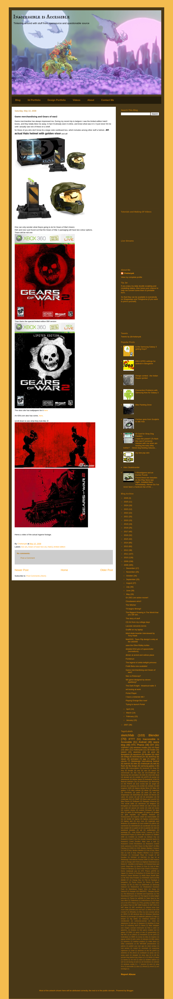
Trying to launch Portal (135, 704)
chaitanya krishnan (149, 919)
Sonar (154, 889)
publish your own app (136, 946)
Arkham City (151, 837)
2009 (126, 561)
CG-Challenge (150, 773)
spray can (153, 953)
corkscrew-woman (140, 921)
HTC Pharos (137, 745)
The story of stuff (133, 618)
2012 (126, 550)
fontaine (133, 930)
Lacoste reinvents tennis (136, 626)
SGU (137, 884)
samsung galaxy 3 (148, 766)
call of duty (152, 806)
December (131, 568)
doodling (150, 923)
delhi (129, 812)
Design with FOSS (133, 862)
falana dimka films (142, 788)
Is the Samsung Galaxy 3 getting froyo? (146, 348)
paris (146, 792)
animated (134, 759)
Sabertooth (145, 884)
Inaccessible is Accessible (41, 17)
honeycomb (125, 817)
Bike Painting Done (143, 405)
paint (138, 792)
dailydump (124, 923)
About (90, 100)
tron (155, 826)
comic (142, 808)
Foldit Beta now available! (136, 666)
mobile (137, 777)
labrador (146, 939)
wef (122, 962)
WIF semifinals (137, 907)
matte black (152, 941)
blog (154, 768)
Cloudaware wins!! (133, 601)
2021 (126, 516)
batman (127, 763)
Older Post (106, 570)
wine (151, 964)
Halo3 (50, 547)
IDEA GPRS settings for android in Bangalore (145, 362)
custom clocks (129, 810)
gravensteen (152, 932)
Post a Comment (28, 558)
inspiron (154, 937)
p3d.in (154, 823)
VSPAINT (125, 747)
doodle (130, 770)
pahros (123, 946)
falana (143, 925)
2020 (126, 520)
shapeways (125, 795)
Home (64, 570)
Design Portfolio (57, 100)
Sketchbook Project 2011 (138, 889)
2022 (126, 513)
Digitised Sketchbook (150, 862)
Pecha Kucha (137, 882)
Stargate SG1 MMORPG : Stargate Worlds (144, 891)
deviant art (128, 777)
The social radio (127, 803)
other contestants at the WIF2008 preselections (138, 944)
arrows (123, 786)
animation (135, 775)
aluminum (142, 803)
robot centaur (152, 946)
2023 (126, 509)
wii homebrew (146, 962)
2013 (126, 546)
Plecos (148, 882)
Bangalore (125, 754)
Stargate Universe (149, 801)
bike (135, 763)
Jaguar (123, 873)
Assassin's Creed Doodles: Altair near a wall (138, 841)
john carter (136, 939)
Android (142, 742)
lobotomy (127, 941)
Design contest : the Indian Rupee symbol (146, 377)
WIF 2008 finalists (141, 905)
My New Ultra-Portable (131, 878)
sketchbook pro (138, 757)
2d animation (148, 797)
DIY (152, 745)
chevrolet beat (153, 775)
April (128, 709)
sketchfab (127, 735)
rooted (135, 948)
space (153, 770)
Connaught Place (138, 855)
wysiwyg (124, 832)
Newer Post (21, 570)
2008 (126, 565)
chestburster (125, 921)
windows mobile (140, 747)
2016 (126, 535)
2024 (126, 505)
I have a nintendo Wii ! (135, 697)
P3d (146, 880)
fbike (154, 788)
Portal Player (131, 693)
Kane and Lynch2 (149, 799)
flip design (132, 766)
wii (141, 830)
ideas (146, 790)
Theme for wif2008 (136, 898)
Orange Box (136, 880)
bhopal (123, 919)
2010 (126, 557)
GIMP (137, 799)
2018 (126, 528)
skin (145, 770)
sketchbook (135, 826)
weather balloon (151, 960)
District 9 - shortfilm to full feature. (132, 864)
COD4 (131, 848)
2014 (126, 543)
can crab (124, 808)
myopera (133, 823)
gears (148, 812)
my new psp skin (142, 453)
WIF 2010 (153, 905)
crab (149, 808)
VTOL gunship (144, 903)
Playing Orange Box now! (136, 700)
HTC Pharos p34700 (148, 871)
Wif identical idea (137, 914)
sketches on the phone (129, 953)
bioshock (146, 768)
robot (157, 754)
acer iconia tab (142, 784)
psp (138, 770)
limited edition (59, 547)
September (131, 579)
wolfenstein (151, 830)
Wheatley (133, 912)
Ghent (139, 866)
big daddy (134, 919)
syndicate (146, 826)
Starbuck (124, 891)
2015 (126, 539)
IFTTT (132, 739)
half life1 (124, 934)
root (154, 792)
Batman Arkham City (129, 781)
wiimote (156, 962)
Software (136, 801)
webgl (126, 757)
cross (154, 921)
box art (24, 547)
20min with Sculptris (144, 834)
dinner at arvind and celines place (140, 655)
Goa (145, 866)
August (129, 583)
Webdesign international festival (145, 761)
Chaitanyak (129, 273)
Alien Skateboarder (131, 467)
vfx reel (133, 960)
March (129, 713)
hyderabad (124, 937)
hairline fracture (148, 814)
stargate (135, 955)
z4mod (144, 966)
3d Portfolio (34, 100)
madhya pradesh (139, 941)
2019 (126, 524)
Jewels (131, 873)
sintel (132, 950)
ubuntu (124, 761)
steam (123, 759)
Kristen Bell (150, 873)
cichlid (142, 786)
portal (154, 777)
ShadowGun (135, 887)
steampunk (125, 779)
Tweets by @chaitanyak (131, 337)
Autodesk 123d (150, 779)
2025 (126, 502)
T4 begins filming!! (133, 609)
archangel (132, 916)
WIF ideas (124, 907)
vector (131, 797)
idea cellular (136, 790)
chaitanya (133, 786)
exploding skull (132, 925)
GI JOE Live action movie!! (137, 597)
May (128, 594)
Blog (18, 100)
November (131, 572)
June (128, 590)
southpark (143, 953)
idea (146, 937)
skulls (146, 795)
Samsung (124, 775)
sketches (137, 752)
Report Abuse (128, 974)
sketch (124, 752)
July (128, 587)
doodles (148, 754)
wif (138, 797)
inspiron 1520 (138, 817)
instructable (151, 817)
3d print (151, 752)
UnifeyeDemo (145, 900)
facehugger (138, 812)
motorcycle (138, 750)
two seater (125, 828)
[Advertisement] (140, 163)
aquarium (137, 754)
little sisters (155, 939)
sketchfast (137, 795)
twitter (153, 759)
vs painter (147, 828)
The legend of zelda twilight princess (141, 662)
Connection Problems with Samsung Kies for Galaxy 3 (146, 391)
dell (154, 763)
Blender (154, 735)
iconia (140, 937)
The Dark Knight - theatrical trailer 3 (141, 686)
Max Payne (125, 801)
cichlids (150, 786)
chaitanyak (145, 763)
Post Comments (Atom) (36, 576)
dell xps (133, 923)
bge (155, 916)
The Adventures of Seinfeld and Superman (138, 894)
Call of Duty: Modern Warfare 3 (139, 853)
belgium (153, 803)
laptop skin (128, 821)
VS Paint (155, 747)
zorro (123, 768)
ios (122, 819)
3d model (151, 750)
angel (154, 784)
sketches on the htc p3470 (147, 950)
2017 (126, 531)
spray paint (125, 955)
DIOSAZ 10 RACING (139, 857)
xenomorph (125, 773)
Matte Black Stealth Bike (150, 875)
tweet (157, 957)
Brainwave (144, 781)
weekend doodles (128, 830)
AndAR (140, 837)
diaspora (142, 923)
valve (123, 797)
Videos (76, 100)
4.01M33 (131, 837)
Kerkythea (139, 873)
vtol (155, 828)
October (130, 576)
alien (127, 750)
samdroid (124, 826)
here (46, 410)
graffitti (156, 812)
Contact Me (107, 100)
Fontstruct (130, 659)
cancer (133, 808)
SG (131, 884)
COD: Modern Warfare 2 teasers (148, 848)
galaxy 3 (124, 790)
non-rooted (144, 823)
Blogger (130, 990)
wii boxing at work (133, 689)
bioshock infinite (138, 806)
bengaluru (125, 806)
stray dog (145, 955)
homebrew (143, 934)
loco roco (140, 821)
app (144, 759)
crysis (157, 808)
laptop (137, 819)
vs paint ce (136, 828)
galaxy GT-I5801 (126, 932)
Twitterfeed (134, 900)
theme (154, 795)
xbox (138, 966)
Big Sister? (149, 846)
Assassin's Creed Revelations (131, 844)
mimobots (128, 792)
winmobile (130, 966)
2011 (126, 554)
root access (125, 948)
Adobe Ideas (137, 779)
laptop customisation (151, 819)
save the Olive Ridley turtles (137, 645)
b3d (143, 775)
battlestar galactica (145, 916)
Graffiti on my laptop (134, 630)
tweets (125, 960)
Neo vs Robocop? (133, 676)
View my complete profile (131, 277)
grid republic (130, 814)
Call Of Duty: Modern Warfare (133, 850)
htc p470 (153, 934)
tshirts (151, 957)
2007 (126, 725)
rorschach (144, 948)
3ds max (137, 773)
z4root (152, 966)
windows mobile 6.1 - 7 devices (135, 964)
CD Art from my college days (138, 622)
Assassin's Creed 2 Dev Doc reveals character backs (139, 839)
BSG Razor (139, 846)
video (141, 960)
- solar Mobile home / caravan (141, 832)
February (130, 716)
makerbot (155, 790)
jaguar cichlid (125, 939)
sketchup (152, 757)
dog (122, 770)
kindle (129, 819)
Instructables (134, 768)
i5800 (133, 937)
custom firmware (145, 810)
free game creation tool (148, 930)
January (130, 720)
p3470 (146, 777)
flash (123, 766)
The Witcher (131, 605)
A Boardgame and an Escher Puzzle (144, 474)
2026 (126, 498)
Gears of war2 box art (37, 547)
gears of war (140, 932)
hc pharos (133, 934)
